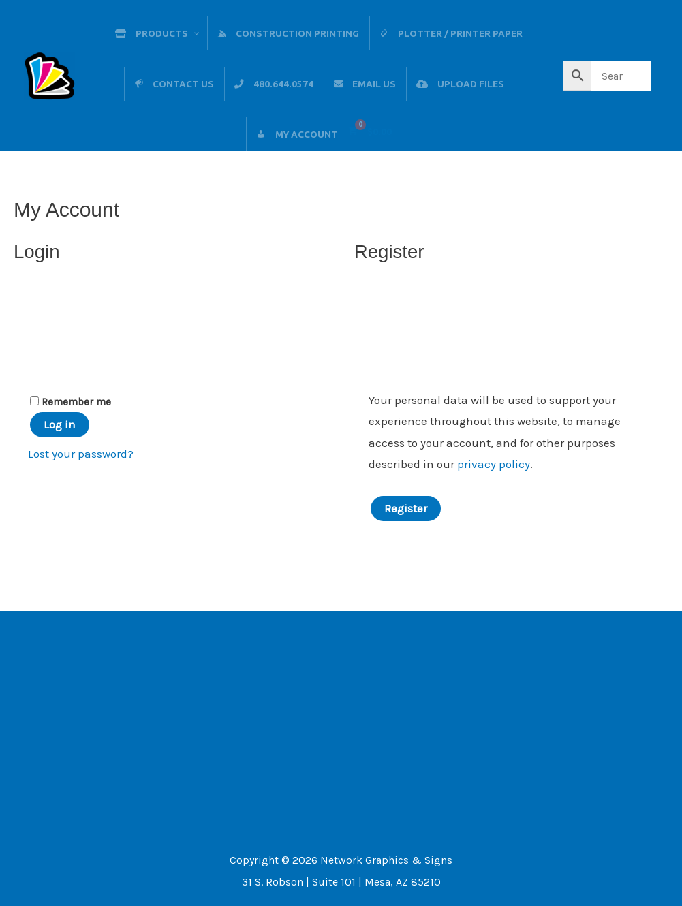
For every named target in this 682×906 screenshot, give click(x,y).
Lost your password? (81, 453)
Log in (60, 424)
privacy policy (493, 464)
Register (405, 508)
